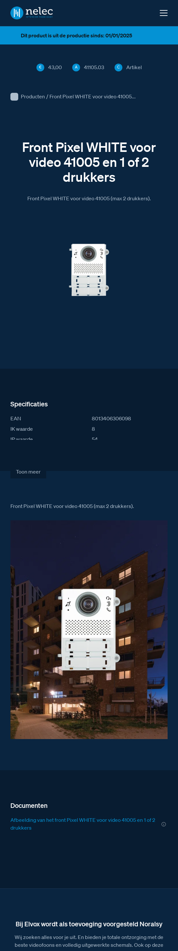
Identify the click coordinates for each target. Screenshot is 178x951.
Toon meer (28, 471)
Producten (33, 96)
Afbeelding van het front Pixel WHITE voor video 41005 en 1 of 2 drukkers (82, 824)
